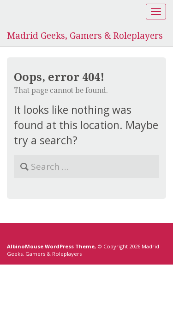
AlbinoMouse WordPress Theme (51, 246)
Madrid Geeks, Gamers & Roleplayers (85, 36)
